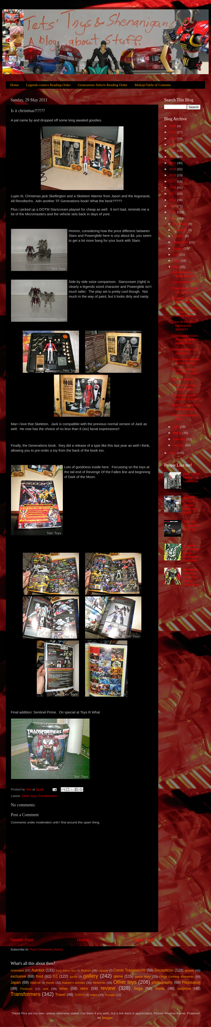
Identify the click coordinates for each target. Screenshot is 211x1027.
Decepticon (163, 970)
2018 (173, 175)
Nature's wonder (73, 982)
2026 (173, 126)
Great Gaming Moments (176, 976)
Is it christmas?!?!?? (186, 282)
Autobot (38, 970)
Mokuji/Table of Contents (153, 85)
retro (84, 988)
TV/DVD (79, 995)
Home (14, 85)
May (176, 267)
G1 (55, 976)
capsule (103, 970)
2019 (173, 169)
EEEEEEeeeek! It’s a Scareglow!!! (185, 407)
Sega (138, 988)
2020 (173, 163)
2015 (173, 193)
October (179, 236)
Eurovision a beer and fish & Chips (185, 397)
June (177, 260)
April (176, 426)
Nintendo (99, 982)
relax (63, 988)
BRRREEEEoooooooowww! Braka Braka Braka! (186, 311)
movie (50, 982)
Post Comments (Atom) (46, 949)
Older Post (143, 939)
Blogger (107, 1018)
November (180, 230)
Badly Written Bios (66, 970)
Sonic (160, 988)
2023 (173, 144)
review (108, 988)
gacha (73, 976)
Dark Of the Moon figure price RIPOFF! (184, 325)
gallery (90, 976)
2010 (173, 453)
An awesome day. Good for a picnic (186, 371)
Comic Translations (129, 970)
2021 (173, 156)
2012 (173, 212)
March (177, 433)
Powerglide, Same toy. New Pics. (185, 290)
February (179, 439)
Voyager (110, 995)
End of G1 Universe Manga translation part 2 (190, 505)
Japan (16, 982)
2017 (173, 181)
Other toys (29, 796)
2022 (173, 150)
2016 (173, 187)
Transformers (47, 796)
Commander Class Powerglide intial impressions (185, 339)
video (93, 995)
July (176, 254)
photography (162, 982)
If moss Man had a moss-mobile (185, 387)
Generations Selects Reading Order (102, 85)
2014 (173, 200)
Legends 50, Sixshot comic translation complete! (191, 553)
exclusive (18, 976)
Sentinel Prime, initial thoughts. (184, 274)
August (178, 248)
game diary (143, 976)
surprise (184, 988)
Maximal (35, 982)
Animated (17, 970)
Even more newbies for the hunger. (186, 361)
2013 (173, 206)
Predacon (26, 988)
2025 (173, 132)
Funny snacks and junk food (185, 351)
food (39, 976)
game (118, 976)
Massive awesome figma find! (185, 300)
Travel (60, 994)
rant (45, 988)
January (179, 445)
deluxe (189, 970)
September (181, 242)
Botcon (86, 970)
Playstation (191, 982)
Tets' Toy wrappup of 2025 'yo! (191, 525)
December (180, 224)
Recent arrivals (182, 379)
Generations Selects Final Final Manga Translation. (191, 577)
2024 (173, 138)
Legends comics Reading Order (48, 85)
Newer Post (22, 939)
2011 (173, 218)
